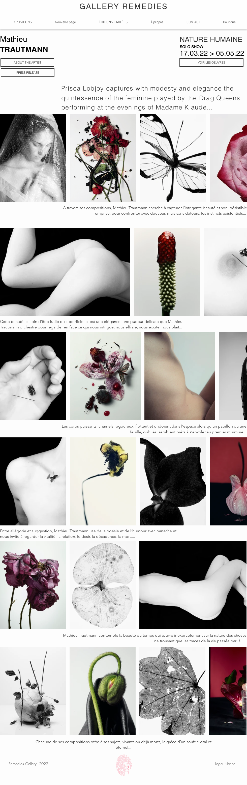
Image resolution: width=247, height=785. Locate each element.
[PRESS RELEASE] (27, 72)
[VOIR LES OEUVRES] (211, 62)
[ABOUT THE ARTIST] (27, 62)
